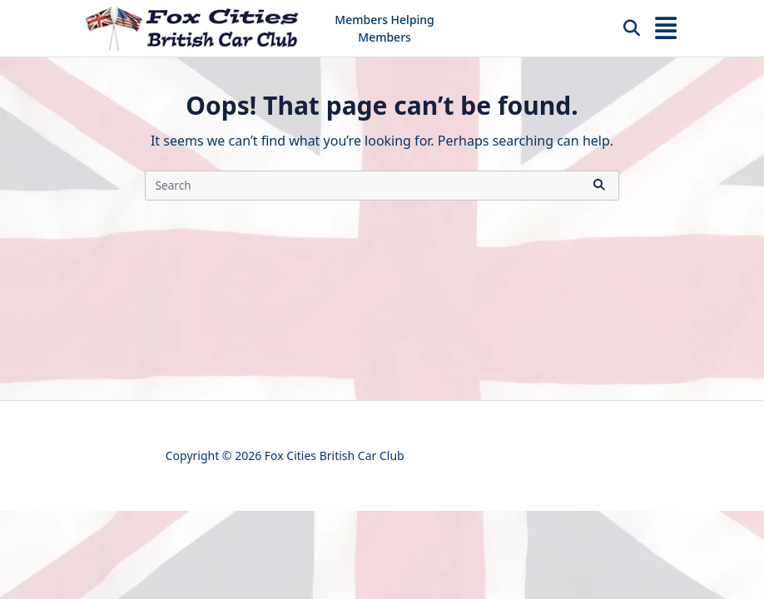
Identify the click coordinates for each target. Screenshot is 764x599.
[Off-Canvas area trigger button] (666, 28)
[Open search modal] (631, 28)
